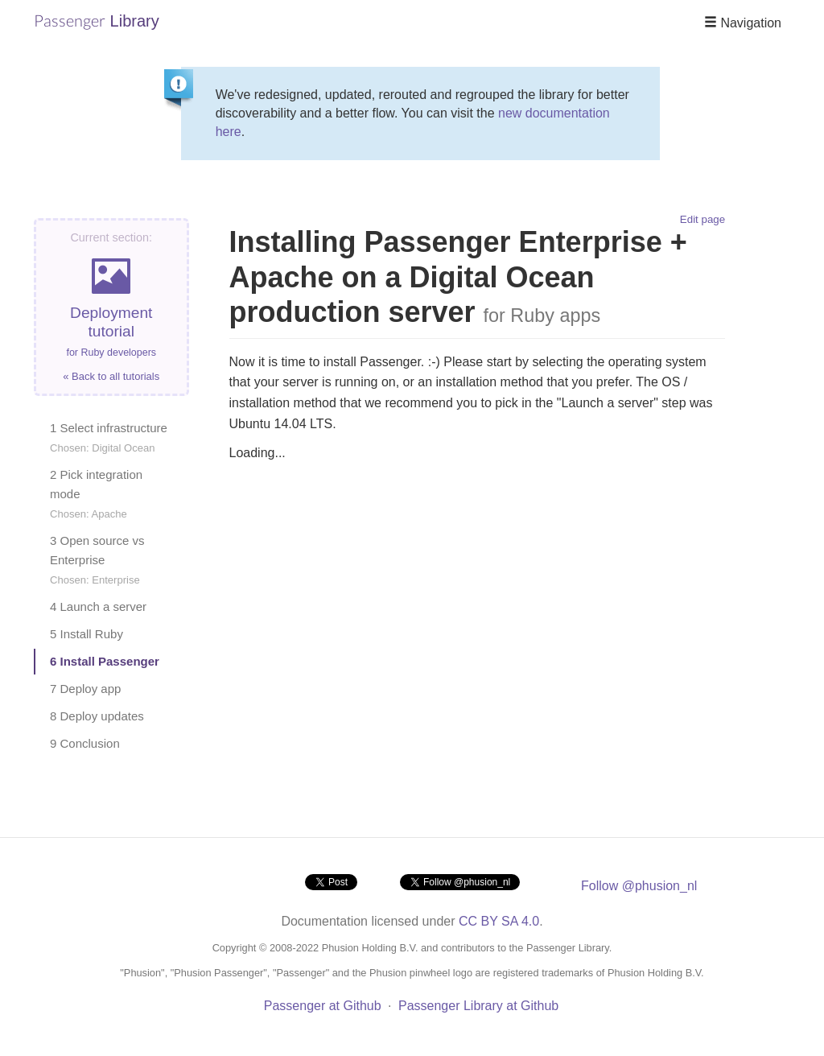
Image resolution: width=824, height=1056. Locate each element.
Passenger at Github (322, 1006)
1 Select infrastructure (108, 437)
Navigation (742, 23)
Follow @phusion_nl (639, 886)
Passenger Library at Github (478, 1006)
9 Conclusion (85, 743)
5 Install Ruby (86, 634)
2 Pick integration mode (96, 494)
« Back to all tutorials (111, 376)
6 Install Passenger (104, 661)
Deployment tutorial (111, 307)
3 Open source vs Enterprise (97, 560)
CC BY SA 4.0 (499, 921)
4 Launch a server (98, 606)
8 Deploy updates (97, 716)
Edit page (702, 219)
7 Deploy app (85, 688)
